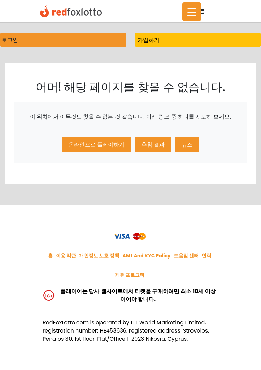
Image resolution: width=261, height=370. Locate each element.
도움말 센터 (186, 255)
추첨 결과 (153, 144)
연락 (206, 255)
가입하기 (148, 40)
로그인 (10, 40)
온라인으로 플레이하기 (96, 144)
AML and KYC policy (147, 255)
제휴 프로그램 (129, 275)
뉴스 (187, 144)
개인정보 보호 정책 (99, 255)
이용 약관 (66, 255)
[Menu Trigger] (191, 11)
